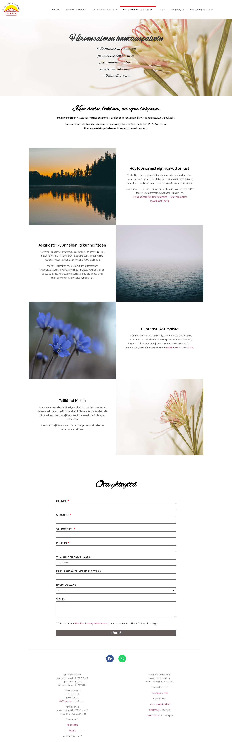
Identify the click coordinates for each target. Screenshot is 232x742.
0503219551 (154, 710)
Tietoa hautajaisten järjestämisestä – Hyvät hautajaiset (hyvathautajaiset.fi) (160, 199)
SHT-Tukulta (187, 347)
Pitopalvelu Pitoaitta (76, 9)
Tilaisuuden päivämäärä (73, 557)
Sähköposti (64, 529)
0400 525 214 (65, 701)
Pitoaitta (72, 731)
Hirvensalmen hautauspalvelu (138, 9)
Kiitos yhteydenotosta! (201, 9)
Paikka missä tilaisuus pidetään (78, 571)
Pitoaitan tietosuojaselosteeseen (91, 624)
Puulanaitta (72, 725)
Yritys (162, 9)
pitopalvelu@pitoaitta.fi (160, 704)
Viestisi (61, 599)
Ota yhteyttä (177, 9)
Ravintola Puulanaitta (104, 9)
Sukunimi (62, 515)
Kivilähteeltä (172, 347)
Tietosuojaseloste (160, 693)
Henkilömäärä (66, 585)
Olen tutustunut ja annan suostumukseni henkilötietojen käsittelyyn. (108, 624)
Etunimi (61, 501)
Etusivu (55, 9)
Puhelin (62, 543)
